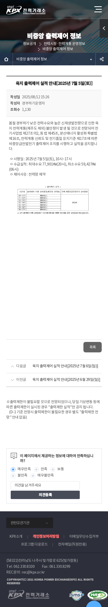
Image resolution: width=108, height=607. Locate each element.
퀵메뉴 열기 (104, 37)
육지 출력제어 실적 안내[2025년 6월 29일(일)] (66, 379)
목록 (92, 347)
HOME (6, 59)
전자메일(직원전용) (72, 544)
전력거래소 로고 (26, 10)
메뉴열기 (97, 7)
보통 (60, 469)
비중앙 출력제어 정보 (57, 49)
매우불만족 (45, 475)
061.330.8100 (24, 566)
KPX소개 (15, 536)
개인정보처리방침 (46, 536)
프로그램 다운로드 (34, 544)
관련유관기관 (19, 522)
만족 (44, 469)
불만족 (22, 475)
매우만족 (24, 469)
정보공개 (29, 43)
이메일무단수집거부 (84, 536)
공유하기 (101, 59)
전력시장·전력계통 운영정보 (64, 43)
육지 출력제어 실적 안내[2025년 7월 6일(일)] (65, 366)
